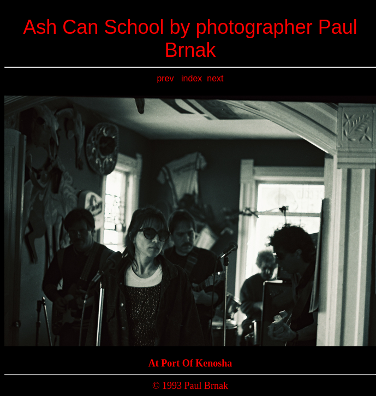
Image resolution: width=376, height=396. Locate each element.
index (191, 78)
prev (166, 78)
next (215, 78)
